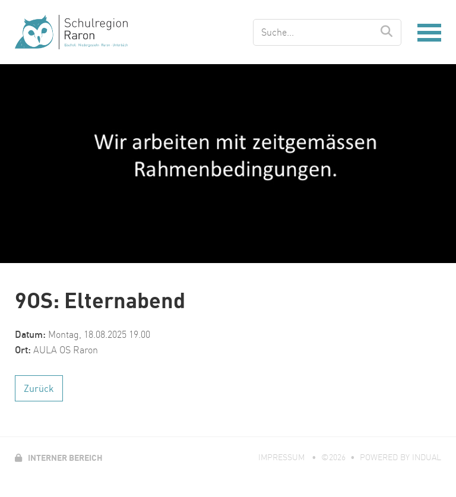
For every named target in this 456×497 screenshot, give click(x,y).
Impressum (282, 457)
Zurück (39, 388)
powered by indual (400, 457)
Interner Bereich (59, 457)
